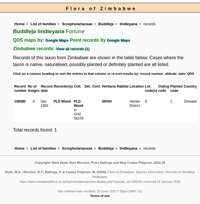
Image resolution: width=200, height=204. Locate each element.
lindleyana (129, 24)
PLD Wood (62, 101)
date (181, 73)
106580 (20, 101)
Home (19, 24)
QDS (190, 73)
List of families (43, 24)
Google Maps (57, 40)
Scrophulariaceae (77, 24)
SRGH (107, 101)
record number (151, 73)
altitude (171, 73)
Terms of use (100, 195)
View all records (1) (72, 49)
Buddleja (106, 24)
